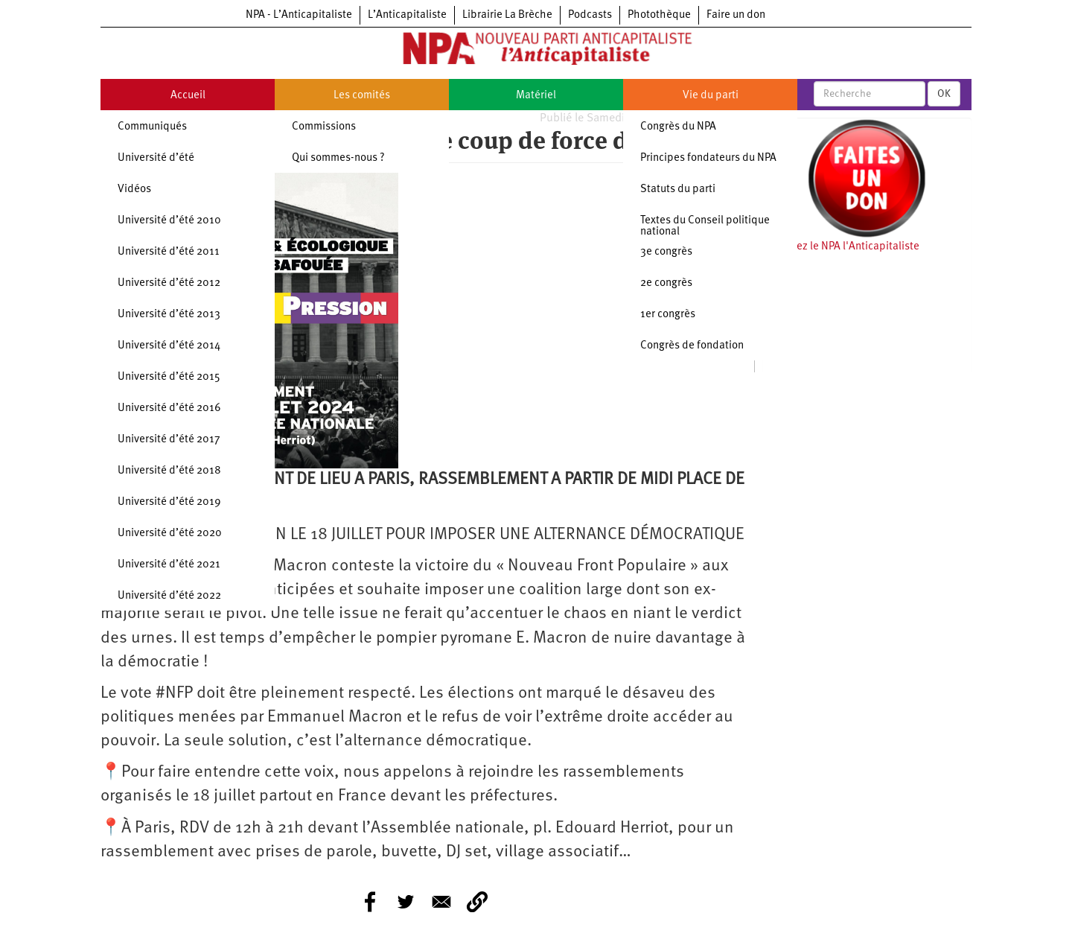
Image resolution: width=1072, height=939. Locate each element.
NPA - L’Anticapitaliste (299, 15)
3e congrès (666, 252)
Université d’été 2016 (169, 408)
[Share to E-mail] (441, 902)
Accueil (187, 95)
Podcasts (590, 15)
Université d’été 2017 (169, 439)
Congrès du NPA (678, 127)
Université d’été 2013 (169, 314)
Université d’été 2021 (169, 564)
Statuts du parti (677, 189)
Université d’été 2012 (169, 283)
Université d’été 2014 (169, 345)
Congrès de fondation (692, 345)
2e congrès (666, 283)
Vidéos (134, 189)
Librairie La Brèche (507, 15)
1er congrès (667, 314)
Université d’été (156, 158)
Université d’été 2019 (169, 502)
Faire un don (735, 15)
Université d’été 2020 (170, 533)
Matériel (536, 95)
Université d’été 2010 (169, 220)
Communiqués (152, 127)
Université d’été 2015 (169, 377)
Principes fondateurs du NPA (708, 158)
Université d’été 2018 (169, 471)
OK (944, 94)
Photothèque (659, 15)
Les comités (362, 95)
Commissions (324, 127)
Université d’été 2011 (169, 252)
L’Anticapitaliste (407, 15)
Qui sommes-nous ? (338, 158)
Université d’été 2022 (169, 596)
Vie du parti (710, 95)
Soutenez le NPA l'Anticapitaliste (840, 246)
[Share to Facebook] (370, 902)
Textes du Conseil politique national (705, 226)
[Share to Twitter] (406, 902)
